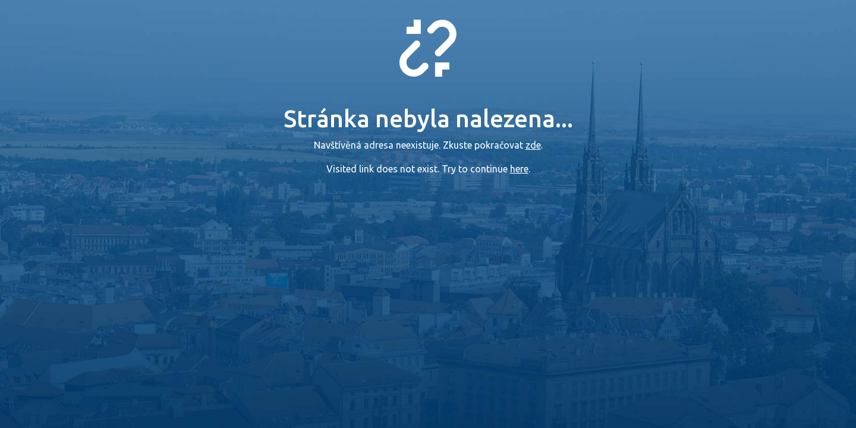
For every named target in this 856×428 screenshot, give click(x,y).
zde (533, 145)
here (519, 168)
